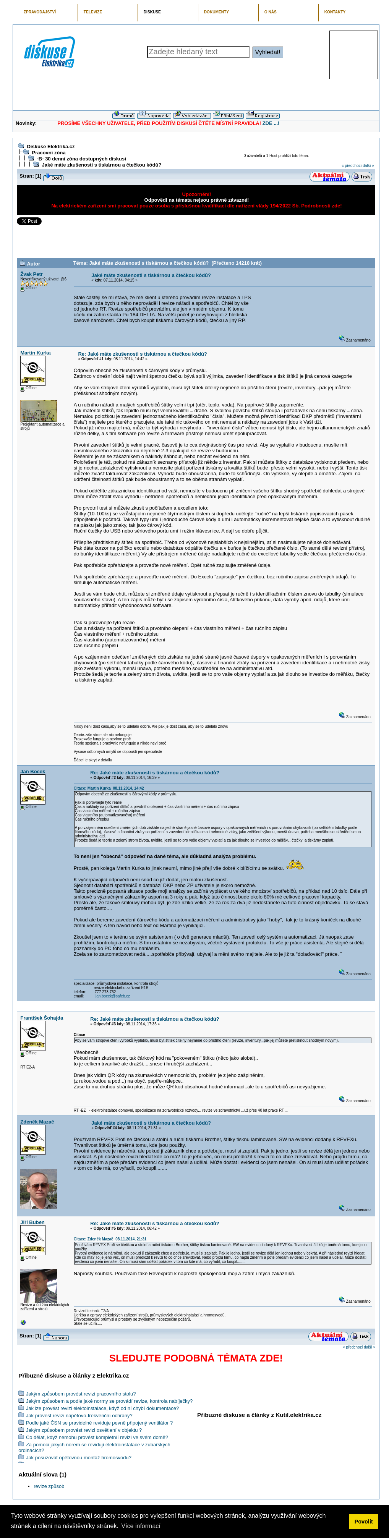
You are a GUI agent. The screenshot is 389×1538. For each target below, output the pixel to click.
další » (368, 166)
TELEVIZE (93, 12)
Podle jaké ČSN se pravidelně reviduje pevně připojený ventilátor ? (99, 1423)
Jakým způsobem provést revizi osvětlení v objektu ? (84, 1430)
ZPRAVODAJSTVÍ (40, 12)
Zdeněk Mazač (37, 1122)
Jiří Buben (32, 1222)
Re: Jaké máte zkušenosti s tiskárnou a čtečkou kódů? (142, 354)
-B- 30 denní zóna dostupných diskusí (81, 159)
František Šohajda (41, 1018)
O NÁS (270, 12)
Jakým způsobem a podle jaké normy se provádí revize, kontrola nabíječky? (109, 1401)
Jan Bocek (32, 771)
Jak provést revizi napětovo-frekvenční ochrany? (79, 1415)
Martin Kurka (35, 353)
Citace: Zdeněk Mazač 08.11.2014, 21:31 (110, 1239)
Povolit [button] (364, 1522)
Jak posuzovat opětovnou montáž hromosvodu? (78, 1457)
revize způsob (49, 1486)
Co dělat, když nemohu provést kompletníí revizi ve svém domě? (97, 1437)
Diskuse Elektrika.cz (51, 146)
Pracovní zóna (48, 152)
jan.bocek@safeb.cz (113, 996)
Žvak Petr (31, 274)
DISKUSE (152, 12)
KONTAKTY (335, 12)
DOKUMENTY (216, 12)
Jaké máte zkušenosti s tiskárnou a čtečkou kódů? (101, 165)
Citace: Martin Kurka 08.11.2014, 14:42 (109, 788)
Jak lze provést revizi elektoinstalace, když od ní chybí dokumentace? (102, 1408)
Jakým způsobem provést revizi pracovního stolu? (81, 1394)
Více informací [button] (140, 1526)
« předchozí (351, 166)
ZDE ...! (271, 123)
